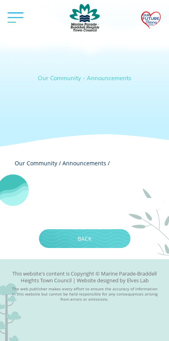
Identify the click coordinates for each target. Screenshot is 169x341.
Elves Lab (138, 280)
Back (85, 238)
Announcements (84, 163)
